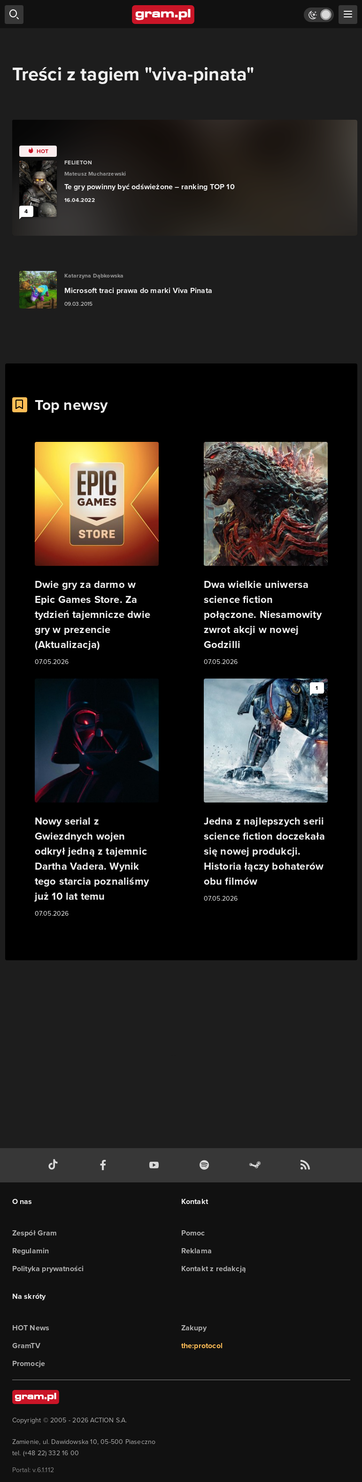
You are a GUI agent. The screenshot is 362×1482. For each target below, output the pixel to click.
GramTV (26, 1345)
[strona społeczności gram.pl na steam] (256, 1165)
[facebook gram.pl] (105, 1165)
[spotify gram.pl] (206, 1165)
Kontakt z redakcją (213, 1268)
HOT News (31, 1327)
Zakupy (194, 1327)
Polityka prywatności (48, 1268)
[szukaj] (14, 14)
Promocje (29, 1363)
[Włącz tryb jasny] (319, 15)
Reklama (196, 1250)
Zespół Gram (34, 1232)
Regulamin (30, 1250)
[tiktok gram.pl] (54, 1165)
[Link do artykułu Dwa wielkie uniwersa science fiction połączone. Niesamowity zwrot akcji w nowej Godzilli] (265, 554)
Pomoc (193, 1232)
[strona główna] (163, 14)
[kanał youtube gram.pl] (155, 1165)
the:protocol (202, 1345)
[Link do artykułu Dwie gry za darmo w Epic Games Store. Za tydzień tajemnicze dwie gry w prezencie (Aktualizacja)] (96, 554)
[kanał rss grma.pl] (307, 1165)
